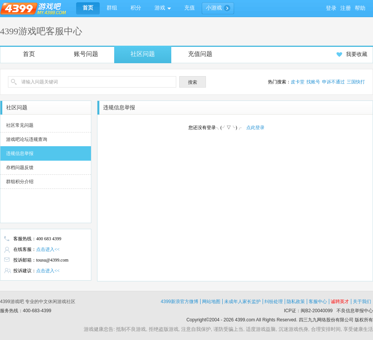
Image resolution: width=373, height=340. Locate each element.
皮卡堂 (297, 82)
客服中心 (318, 301)
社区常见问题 (19, 125)
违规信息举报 (19, 153)
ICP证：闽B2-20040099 (308, 310)
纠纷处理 (274, 301)
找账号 (313, 82)
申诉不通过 (333, 82)
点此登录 (255, 127)
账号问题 (86, 54)
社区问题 (143, 54)
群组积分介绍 (19, 181)
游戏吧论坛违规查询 (26, 139)
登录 (331, 8)
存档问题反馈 (19, 167)
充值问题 (200, 54)
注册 (345, 8)
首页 (29, 54)
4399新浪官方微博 (179, 301)
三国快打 (356, 82)
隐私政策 (296, 301)
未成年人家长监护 (242, 301)
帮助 (360, 8)
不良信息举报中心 (354, 310)
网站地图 (211, 301)
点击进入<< (48, 249)
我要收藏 (351, 54)
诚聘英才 (340, 301)
